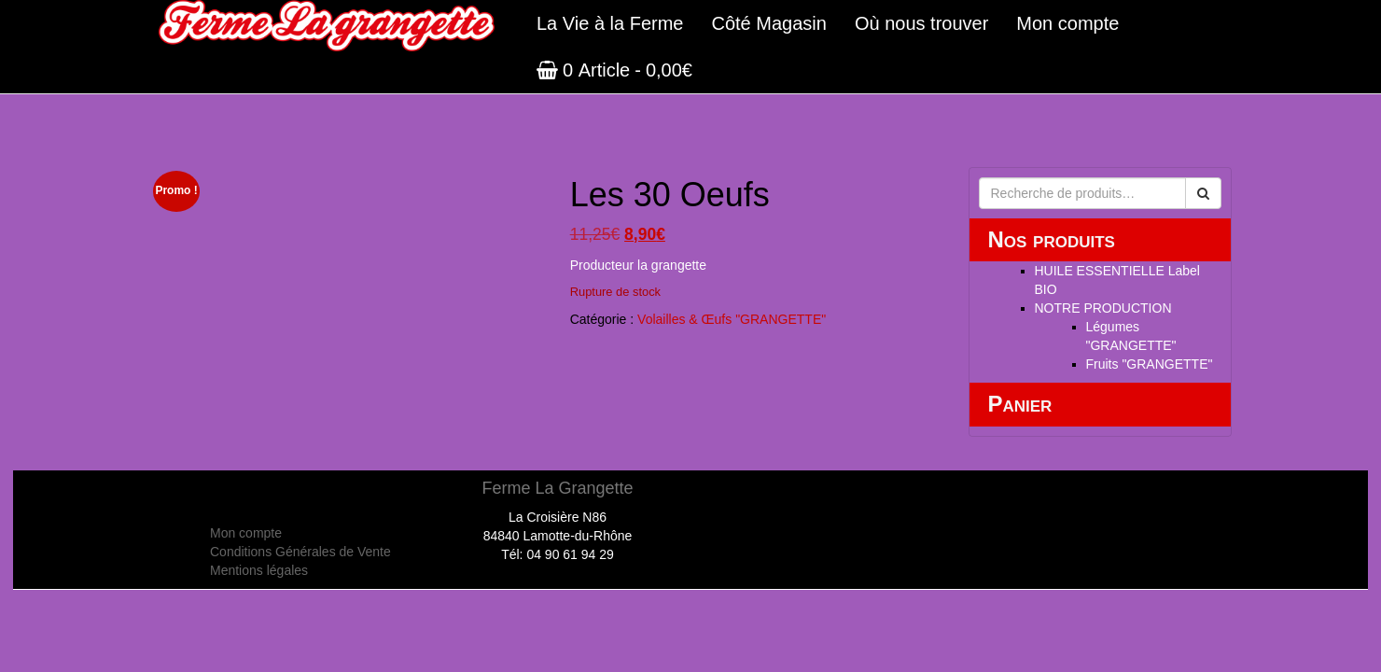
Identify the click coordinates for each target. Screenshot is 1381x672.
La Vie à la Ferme (610, 23)
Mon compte (1067, 23)
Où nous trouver (921, 23)
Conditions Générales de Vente (300, 551)
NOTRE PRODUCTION (1103, 308)
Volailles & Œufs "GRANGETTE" (731, 319)
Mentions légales (259, 570)
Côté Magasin (769, 23)
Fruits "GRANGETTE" (1149, 364)
